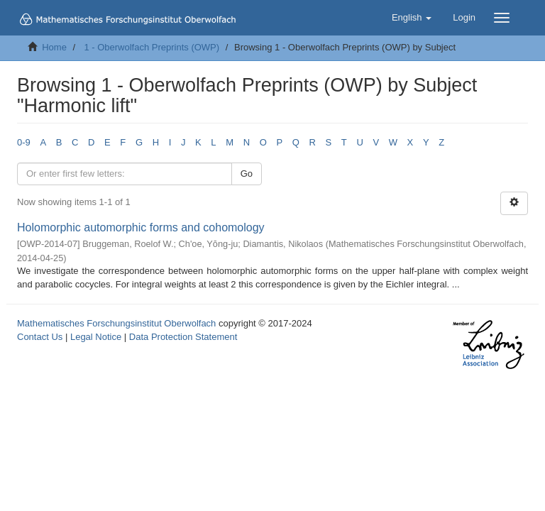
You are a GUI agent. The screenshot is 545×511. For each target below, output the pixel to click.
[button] (411, 17)
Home (54, 47)
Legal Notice (95, 336)
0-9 (24, 142)
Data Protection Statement (183, 336)
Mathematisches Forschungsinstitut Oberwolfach (116, 323)
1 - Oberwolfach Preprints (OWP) (151, 47)
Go (247, 173)
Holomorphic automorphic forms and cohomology (141, 227)
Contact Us (39, 336)
